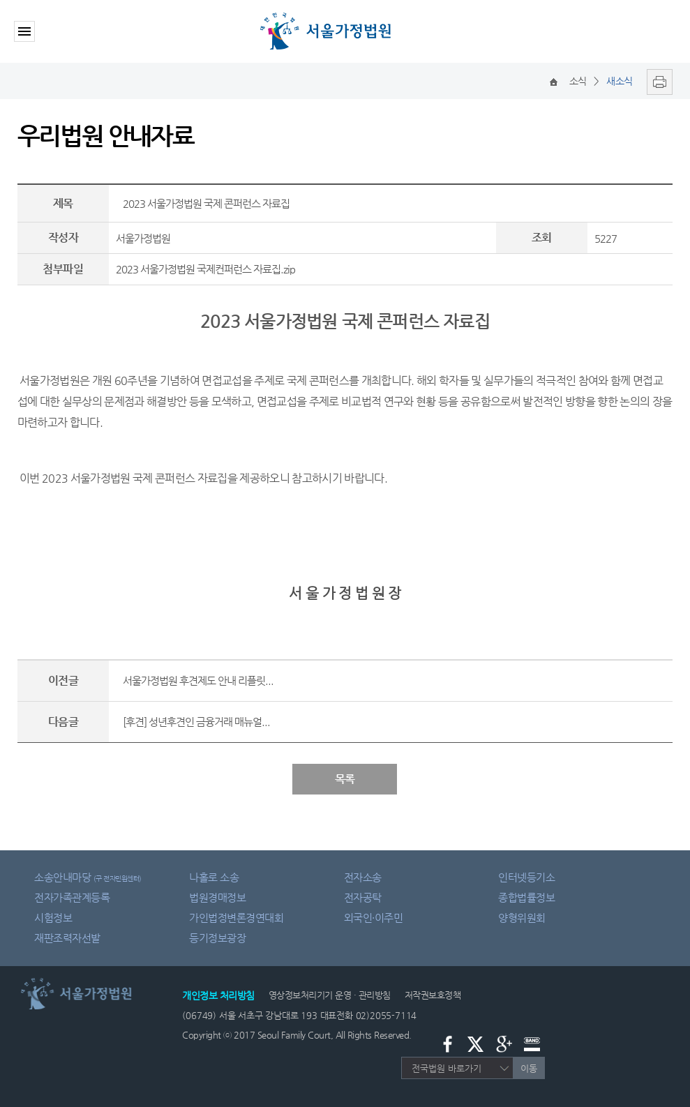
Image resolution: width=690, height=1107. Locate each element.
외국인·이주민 (373, 918)
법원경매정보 (217, 897)
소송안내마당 (88, 877)
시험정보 (53, 918)
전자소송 (363, 877)
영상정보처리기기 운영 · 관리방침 (330, 995)
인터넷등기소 (526, 877)
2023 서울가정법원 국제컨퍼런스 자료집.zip (205, 269)
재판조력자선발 (67, 938)
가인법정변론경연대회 (236, 918)
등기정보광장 (217, 938)
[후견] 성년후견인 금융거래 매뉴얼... (196, 722)
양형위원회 (522, 918)
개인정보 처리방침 (218, 995)
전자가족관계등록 (72, 897)
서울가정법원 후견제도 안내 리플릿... (198, 680)
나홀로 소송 (214, 877)
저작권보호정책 (433, 995)
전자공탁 (363, 897)
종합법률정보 (526, 897)
